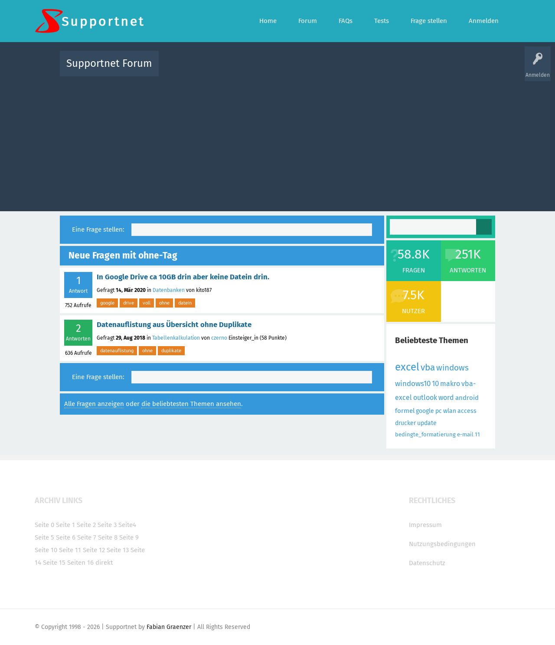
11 (477, 434)
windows (452, 368)
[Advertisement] (277, 142)
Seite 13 (118, 550)
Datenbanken (169, 290)
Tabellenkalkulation (176, 338)
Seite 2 (86, 525)
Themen (324, 69)
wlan (449, 411)
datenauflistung (117, 350)
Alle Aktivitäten (183, 69)
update (427, 423)
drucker (405, 423)
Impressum (425, 525)
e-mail (465, 434)
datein (185, 302)
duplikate (171, 350)
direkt (104, 562)
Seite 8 (108, 537)
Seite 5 (44, 537)
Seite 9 (129, 537)
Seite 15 (54, 562)
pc (438, 411)
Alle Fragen (222, 69)
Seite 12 (94, 550)
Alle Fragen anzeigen (94, 404)
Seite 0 (44, 525)
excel (407, 367)
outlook (425, 397)
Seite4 (127, 525)
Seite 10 (46, 550)
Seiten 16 (80, 562)
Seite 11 (70, 550)
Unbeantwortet (288, 69)
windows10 (413, 383)
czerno (219, 338)
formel (405, 411)
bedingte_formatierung (425, 434)
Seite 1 (65, 525)
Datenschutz (427, 563)
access (467, 411)
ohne (164, 302)
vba (428, 367)
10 (435, 383)
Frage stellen (419, 69)
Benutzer (386, 69)
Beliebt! (253, 69)
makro (450, 384)
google (107, 302)
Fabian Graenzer (169, 627)
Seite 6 (65, 537)
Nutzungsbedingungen (442, 544)
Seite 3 (107, 525)
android (467, 398)
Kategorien (354, 69)
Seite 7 (86, 537)
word (446, 397)
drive (128, 302)
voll (146, 302)
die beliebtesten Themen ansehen (191, 404)
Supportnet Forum (109, 63)
